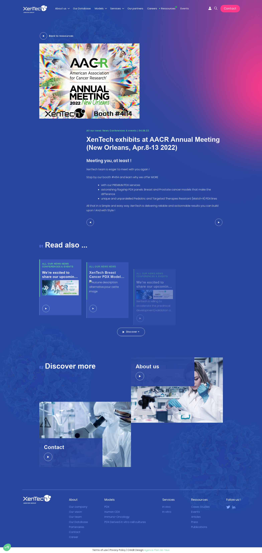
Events (184, 8)
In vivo (166, 507)
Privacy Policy (118, 550)
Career (73, 537)
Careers (152, 8)
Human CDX (112, 512)
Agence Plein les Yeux (157, 550)
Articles (196, 517)
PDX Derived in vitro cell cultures (125, 522)
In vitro (166, 512)
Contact (230, 9)
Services (115, 8)
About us (60, 8)
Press (194, 522)
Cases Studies (200, 507)
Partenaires (76, 527)
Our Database (82, 8)
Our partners (135, 8)
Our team (75, 517)
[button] (7, 547)
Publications (199, 527)
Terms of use (100, 550)
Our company (78, 507)
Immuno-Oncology (116, 517)
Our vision (75, 512)
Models (99, 8)
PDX (106, 507)
